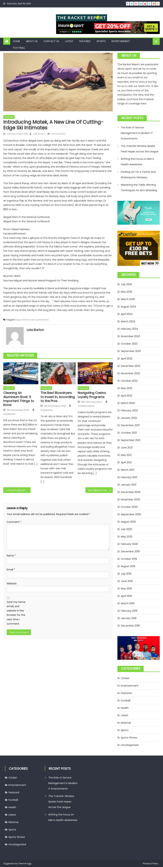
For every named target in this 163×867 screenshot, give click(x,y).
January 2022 (129, 418)
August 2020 (128, 521)
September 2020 (131, 514)
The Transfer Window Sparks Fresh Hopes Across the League (139, 148)
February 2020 (129, 544)
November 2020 (130, 499)
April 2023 (126, 358)
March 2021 (127, 470)
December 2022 (130, 366)
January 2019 (128, 618)
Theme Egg (24, 863)
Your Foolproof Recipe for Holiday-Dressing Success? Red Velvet (19, 490)
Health (125, 708)
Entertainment (121, 41)
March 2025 (128, 299)
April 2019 (126, 596)
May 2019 (126, 588)
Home (16, 41)
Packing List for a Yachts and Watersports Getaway (138, 174)
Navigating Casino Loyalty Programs (92, 395)
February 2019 (129, 611)
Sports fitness (129, 737)
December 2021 (130, 425)
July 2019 (126, 573)
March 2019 (127, 603)
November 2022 (130, 373)
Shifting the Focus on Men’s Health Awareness (137, 161)
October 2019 (129, 559)
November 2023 (130, 336)
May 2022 (126, 388)
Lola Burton (39, 133)
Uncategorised (129, 745)
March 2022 (128, 403)
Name (11, 555)
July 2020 (126, 529)
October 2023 (129, 343)
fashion (25, 319)
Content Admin (86, 406)
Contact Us (51, 41)
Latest (69, 41)
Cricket (125, 678)
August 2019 (128, 566)
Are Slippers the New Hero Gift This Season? (100, 490)
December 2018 (130, 625)
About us (32, 41)
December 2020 (130, 492)
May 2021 (126, 455)
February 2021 (129, 477)
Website (12, 583)
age (18, 319)
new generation (40, 319)
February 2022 (129, 410)
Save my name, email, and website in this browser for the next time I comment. (16, 612)
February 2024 (129, 329)
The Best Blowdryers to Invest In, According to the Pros (58, 397)
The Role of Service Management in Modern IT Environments (137, 133)
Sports (101, 41)
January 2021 (128, 484)
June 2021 (126, 447)
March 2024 (128, 321)
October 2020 (129, 507)
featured (85, 41)
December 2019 (130, 551)
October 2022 (129, 381)
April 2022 (126, 395)
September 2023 (131, 351)
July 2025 (126, 284)
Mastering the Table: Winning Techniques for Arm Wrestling (139, 187)
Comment (14, 522)
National (126, 722)
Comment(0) (58, 133)
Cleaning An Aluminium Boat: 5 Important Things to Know (18, 399)
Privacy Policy (150, 863)
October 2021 (129, 432)
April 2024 (127, 314)
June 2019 (127, 581)
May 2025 (126, 291)
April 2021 (126, 462)
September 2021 (130, 440)
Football (19, 48)
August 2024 (128, 306)
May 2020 (126, 536)
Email (11, 569)
